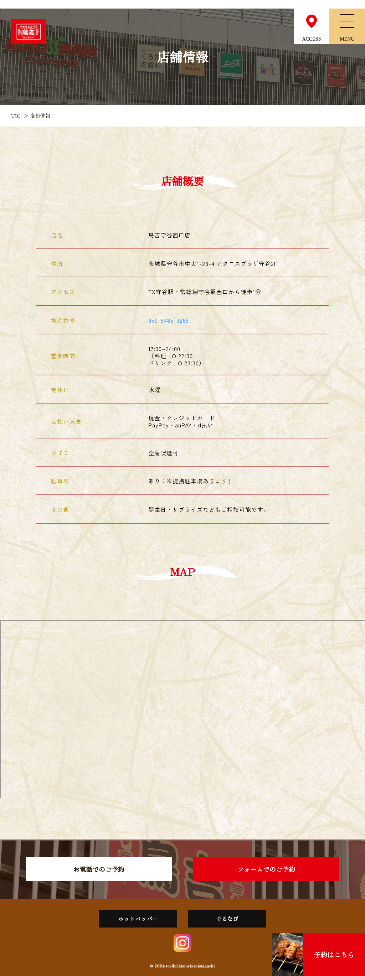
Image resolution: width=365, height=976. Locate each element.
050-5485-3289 (168, 320)
